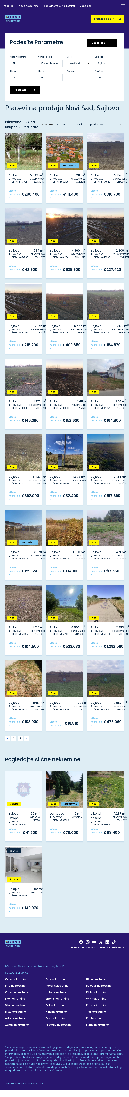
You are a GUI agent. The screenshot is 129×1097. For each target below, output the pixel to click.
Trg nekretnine (96, 1010)
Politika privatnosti (84, 946)
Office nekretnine (17, 991)
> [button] (26, 737)
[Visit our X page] (101, 941)
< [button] (8, 737)
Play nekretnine (96, 1004)
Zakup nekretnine (17, 1023)
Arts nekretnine (15, 1017)
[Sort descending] (63, 123)
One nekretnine (56, 1017)
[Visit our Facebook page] (81, 941)
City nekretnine (56, 978)
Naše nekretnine (29, 6)
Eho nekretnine (15, 997)
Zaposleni (86, 6)
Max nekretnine (15, 1010)
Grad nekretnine (16, 978)
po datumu (97, 123)
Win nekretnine (96, 997)
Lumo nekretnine (97, 1023)
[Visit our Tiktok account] (114, 941)
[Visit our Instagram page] (88, 941)
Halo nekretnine (56, 991)
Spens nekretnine (57, 997)
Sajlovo (102, 62)
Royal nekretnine (57, 984)
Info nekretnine (15, 984)
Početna (8, 6)
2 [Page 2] (20, 737)
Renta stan (93, 1017)
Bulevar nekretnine (99, 984)
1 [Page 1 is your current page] (13, 737)
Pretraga (25, 88)
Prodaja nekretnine (59, 1023)
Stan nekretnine (16, 1004)
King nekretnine (56, 1010)
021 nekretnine (96, 978)
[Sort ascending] (58, 123)
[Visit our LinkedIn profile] (107, 941)
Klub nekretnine (96, 991)
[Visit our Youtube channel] (94, 941)
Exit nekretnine (55, 1004)
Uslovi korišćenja (112, 946)
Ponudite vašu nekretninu (59, 6)
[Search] (120, 19)
